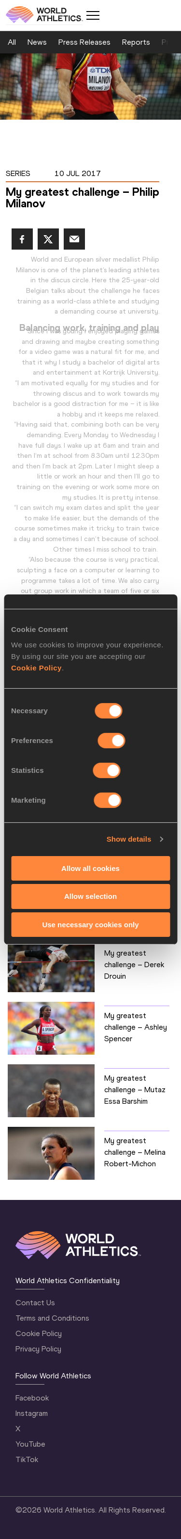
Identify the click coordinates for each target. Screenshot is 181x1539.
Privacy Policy (38, 1348)
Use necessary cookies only (90, 925)
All (12, 42)
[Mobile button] (92, 15)
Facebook (32, 1397)
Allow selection (90, 896)
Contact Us (35, 1302)
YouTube (30, 1444)
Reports (136, 42)
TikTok (26, 1459)
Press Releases (84, 42)
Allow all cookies (90, 868)
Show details (129, 839)
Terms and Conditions (52, 1318)
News (37, 42)
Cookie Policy (36, 667)
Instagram (31, 1413)
